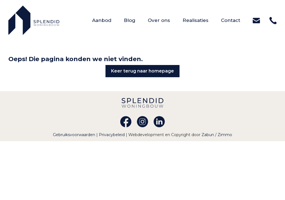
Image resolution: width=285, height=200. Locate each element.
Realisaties (202, 20)
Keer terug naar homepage (142, 71)
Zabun (208, 134)
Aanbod (108, 20)
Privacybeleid (112, 134)
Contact (237, 20)
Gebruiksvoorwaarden (74, 134)
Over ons (165, 20)
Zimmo (225, 134)
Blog (136, 20)
